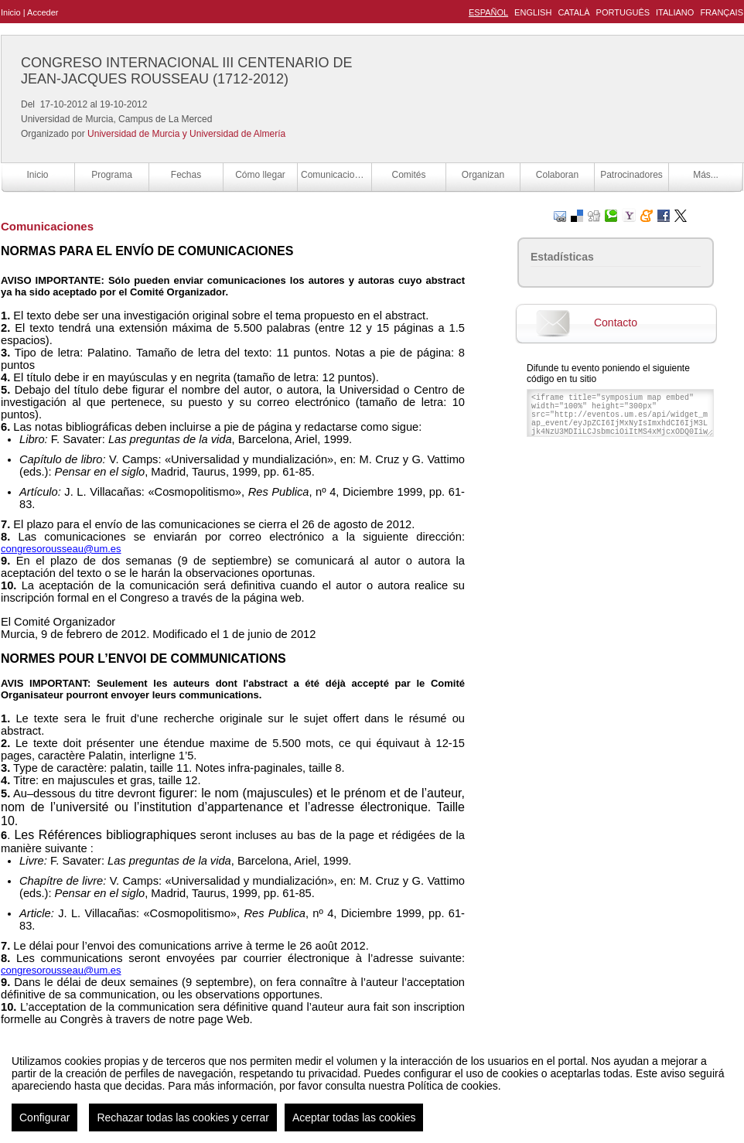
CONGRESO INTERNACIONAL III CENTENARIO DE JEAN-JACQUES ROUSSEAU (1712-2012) (186, 71)
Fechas (186, 174)
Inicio (11, 12)
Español (488, 12)
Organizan (483, 174)
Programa (111, 174)
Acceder (42, 12)
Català (573, 12)
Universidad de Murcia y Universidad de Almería (186, 133)
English (532, 12)
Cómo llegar (260, 174)
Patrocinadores (631, 174)
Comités (408, 174)
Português (623, 12)
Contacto (615, 322)
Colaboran (557, 174)
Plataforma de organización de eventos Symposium (380, 1115)
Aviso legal (218, 1115)
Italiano (675, 12)
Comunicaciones (335, 174)
